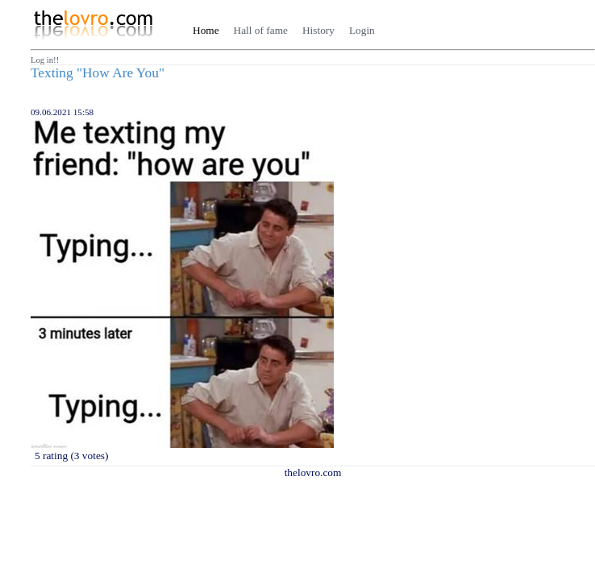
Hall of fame (261, 30)
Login (362, 30)
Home (206, 30)
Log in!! (45, 60)
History (318, 30)
